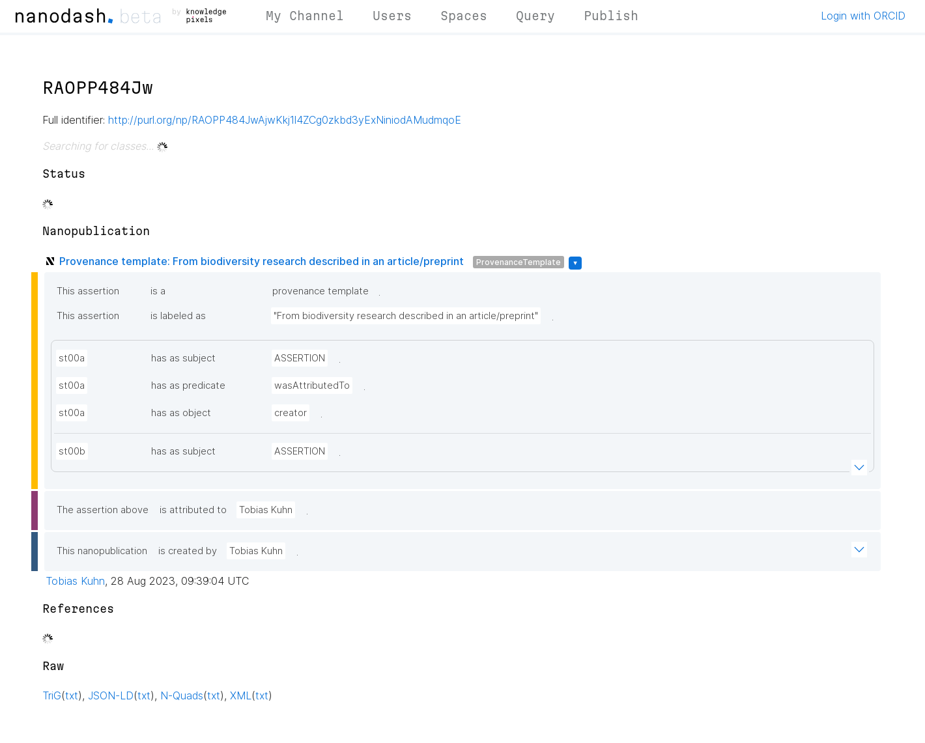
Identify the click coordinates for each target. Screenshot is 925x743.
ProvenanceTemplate (518, 262)
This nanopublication (102, 551)
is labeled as (178, 316)
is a (157, 291)
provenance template (320, 291)
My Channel (305, 15)
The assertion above (103, 510)
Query (535, 15)
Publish (611, 15)
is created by (187, 551)
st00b (72, 451)
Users (392, 15)
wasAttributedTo (312, 385)
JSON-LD (111, 695)
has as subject (183, 358)
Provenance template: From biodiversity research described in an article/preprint (261, 261)
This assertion (88, 291)
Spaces (463, 15)
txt (71, 695)
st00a (72, 358)
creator (290, 413)
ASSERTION (299, 358)
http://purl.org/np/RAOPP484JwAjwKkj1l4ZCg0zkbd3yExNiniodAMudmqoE (284, 119)
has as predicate (188, 385)
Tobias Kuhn (265, 510)
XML (240, 695)
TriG (51, 695)
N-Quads (181, 695)
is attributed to (193, 510)
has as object (181, 413)
